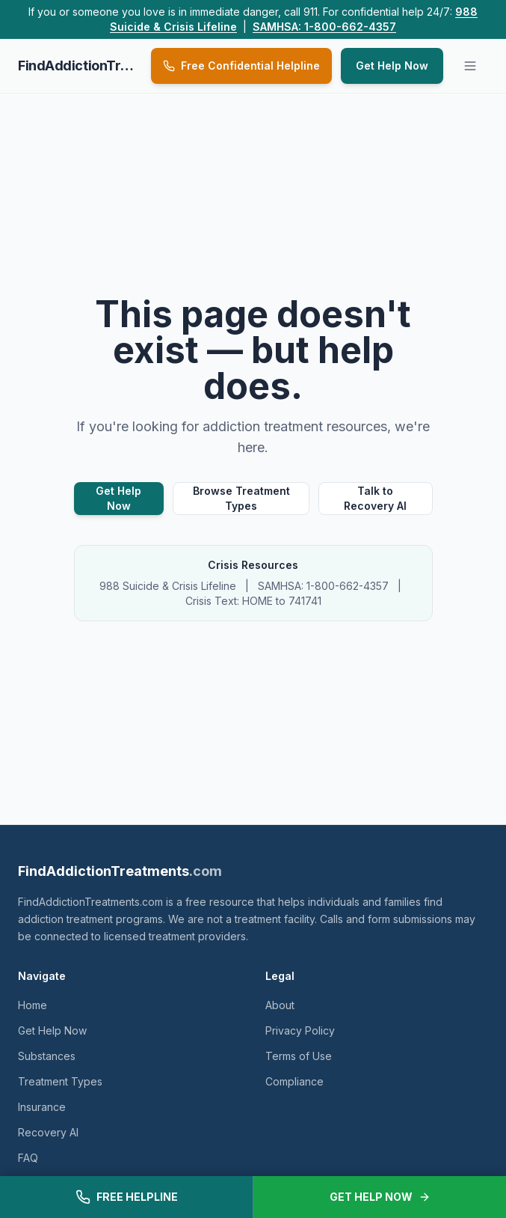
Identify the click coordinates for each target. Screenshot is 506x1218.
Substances (46, 1056)
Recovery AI (48, 1132)
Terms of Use (298, 1056)
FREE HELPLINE (126, 1197)
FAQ (28, 1157)
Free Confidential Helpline (241, 65)
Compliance (294, 1081)
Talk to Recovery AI (375, 498)
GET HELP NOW (380, 1196)
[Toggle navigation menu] (470, 66)
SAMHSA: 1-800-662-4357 (324, 26)
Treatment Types (60, 1081)
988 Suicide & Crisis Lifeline (167, 585)
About (279, 1005)
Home (32, 1005)
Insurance (42, 1106)
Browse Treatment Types (241, 498)
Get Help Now (392, 65)
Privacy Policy (300, 1030)
